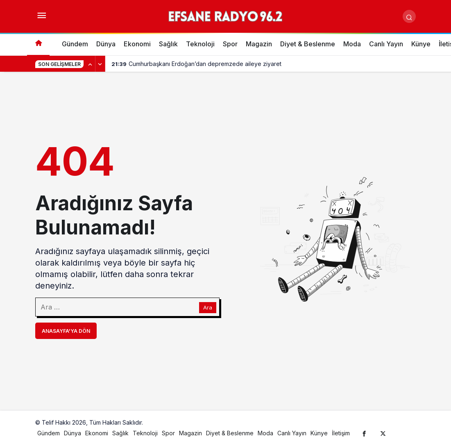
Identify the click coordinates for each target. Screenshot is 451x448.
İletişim (341, 433)
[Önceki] (90, 64)
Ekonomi (137, 44)
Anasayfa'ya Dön (66, 331)
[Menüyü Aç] (41, 16)
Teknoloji (200, 44)
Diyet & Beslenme (307, 44)
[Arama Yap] (409, 16)
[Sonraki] (100, 64)
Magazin (259, 44)
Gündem (75, 44)
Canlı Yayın (386, 44)
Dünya (106, 44)
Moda (352, 44)
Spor (230, 44)
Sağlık (168, 44)
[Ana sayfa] (38, 44)
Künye (421, 44)
